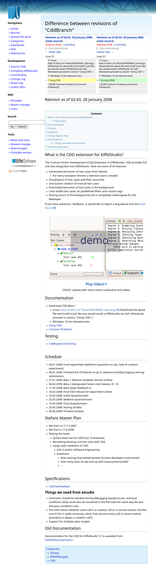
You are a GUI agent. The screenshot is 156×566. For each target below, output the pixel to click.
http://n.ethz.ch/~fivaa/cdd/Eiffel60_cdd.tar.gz (88, 310)
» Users (13, 108)
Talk (58, 44)
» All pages (15, 100)
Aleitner (50, 44)
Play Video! (95, 284)
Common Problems (60, 329)
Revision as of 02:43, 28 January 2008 (69, 37)
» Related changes (20, 144)
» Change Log (17, 79)
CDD (52, 560)
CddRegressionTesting (62, 343)
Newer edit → (105, 52)
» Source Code (17, 66)
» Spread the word (20, 37)
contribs (69, 44)
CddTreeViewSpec (59, 486)
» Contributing (17, 75)
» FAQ (12, 49)
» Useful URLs (17, 87)
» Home (13, 28)
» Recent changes (19, 104)
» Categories (16, 41)
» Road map (16, 83)
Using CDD (55, 325)
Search (12, 116)
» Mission (14, 32)
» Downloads (16, 45)
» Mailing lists (17, 53)
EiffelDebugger (59, 556)
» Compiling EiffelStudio (23, 71)
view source (54, 41)
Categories (52, 549)
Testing (54, 553)
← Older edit (53, 52)
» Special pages (18, 148)
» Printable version (20, 152)
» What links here (19, 140)
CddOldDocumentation (59, 540)
